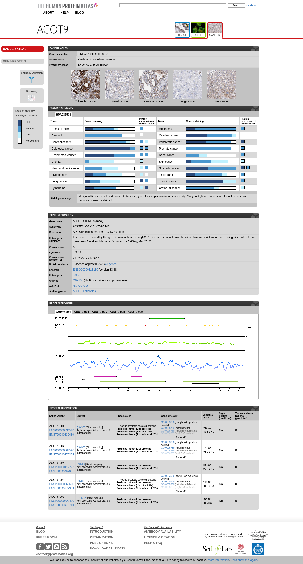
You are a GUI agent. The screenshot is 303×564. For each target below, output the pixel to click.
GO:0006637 (167, 433)
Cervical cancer (61, 142)
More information (218, 560)
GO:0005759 (167, 430)
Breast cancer (60, 129)
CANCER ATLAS (14, 49)
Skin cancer (166, 161)
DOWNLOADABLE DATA (107, 548)
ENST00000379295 (61, 454)
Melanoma (165, 129)
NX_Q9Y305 (81, 285)
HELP (65, 12)
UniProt (53, 280)
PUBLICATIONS (101, 543)
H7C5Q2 (81, 498)
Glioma (56, 161)
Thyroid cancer (168, 181)
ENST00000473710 (61, 505)
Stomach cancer (169, 168)
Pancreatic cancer (170, 142)
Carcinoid (58, 135)
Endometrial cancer (64, 155)
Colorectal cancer (62, 148)
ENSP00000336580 (61, 430)
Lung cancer (59, 181)
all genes (111, 264)
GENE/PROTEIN (14, 61)
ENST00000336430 (61, 434)
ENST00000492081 (61, 471)
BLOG (79, 12)
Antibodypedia (57, 291)
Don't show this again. (244, 560)
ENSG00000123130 (85, 269)
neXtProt (54, 286)
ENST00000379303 (61, 488)
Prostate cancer (169, 148)
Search (236, 5)
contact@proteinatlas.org (54, 554)
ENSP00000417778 (61, 467)
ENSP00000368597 (61, 450)
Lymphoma (59, 188)
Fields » (251, 5)
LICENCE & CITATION (159, 537)
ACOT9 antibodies (84, 291)
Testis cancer (167, 175)
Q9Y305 (78, 280)
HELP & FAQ (153, 543)
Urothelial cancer (169, 188)
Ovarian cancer (168, 135)
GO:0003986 (167, 422)
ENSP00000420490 (61, 501)
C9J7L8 (81, 464)
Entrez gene (56, 275)
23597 (77, 275)
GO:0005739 (167, 428)
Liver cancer (59, 175)
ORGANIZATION (101, 537)
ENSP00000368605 (61, 484)
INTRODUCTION (101, 531)
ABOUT (48, 12)
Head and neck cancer (66, 168)
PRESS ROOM (46, 537)
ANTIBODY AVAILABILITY (162, 531)
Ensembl (54, 270)
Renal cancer (167, 155)
